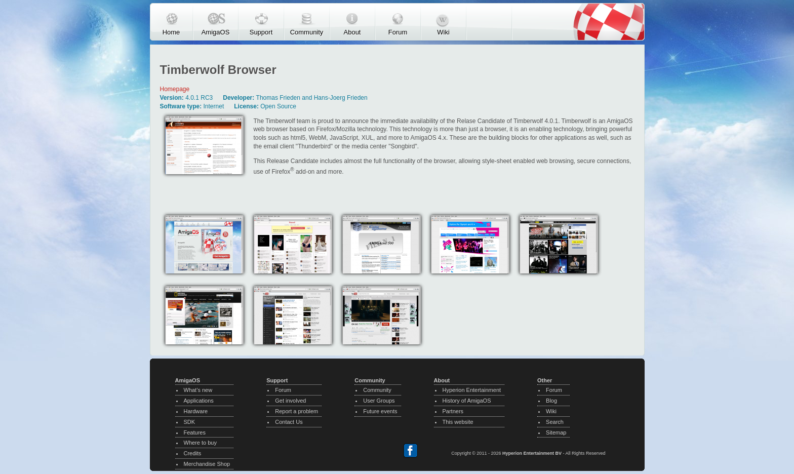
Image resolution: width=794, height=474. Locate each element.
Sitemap (556, 432)
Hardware (196, 411)
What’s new (198, 390)
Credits (193, 453)
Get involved (290, 401)
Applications (199, 401)
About (352, 31)
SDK (189, 422)
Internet (214, 106)
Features (195, 432)
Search (555, 422)
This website (458, 422)
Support (261, 31)
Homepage (175, 89)
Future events (380, 411)
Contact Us (288, 422)
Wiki (443, 31)
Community (307, 31)
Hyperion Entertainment (472, 390)
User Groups (378, 401)
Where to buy (200, 443)
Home (171, 31)
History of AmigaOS (467, 401)
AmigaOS (216, 31)
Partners (453, 411)
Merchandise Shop (207, 464)
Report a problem (296, 411)
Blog (551, 401)
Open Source (278, 106)
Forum (398, 31)
